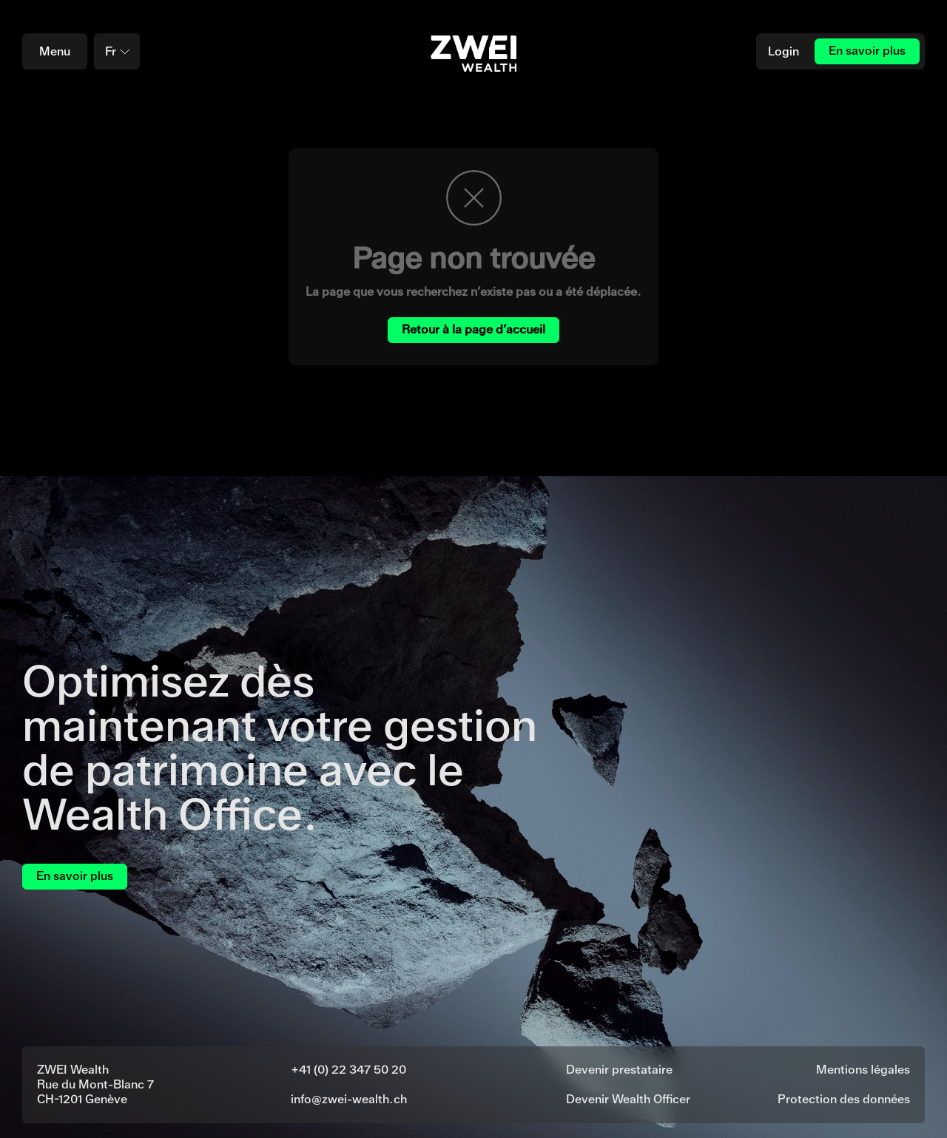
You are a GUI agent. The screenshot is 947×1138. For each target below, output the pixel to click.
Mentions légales (863, 1070)
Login (783, 51)
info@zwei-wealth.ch (349, 1099)
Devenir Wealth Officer (628, 1099)
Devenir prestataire (619, 1070)
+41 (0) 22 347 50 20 (348, 1070)
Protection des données (844, 1099)
